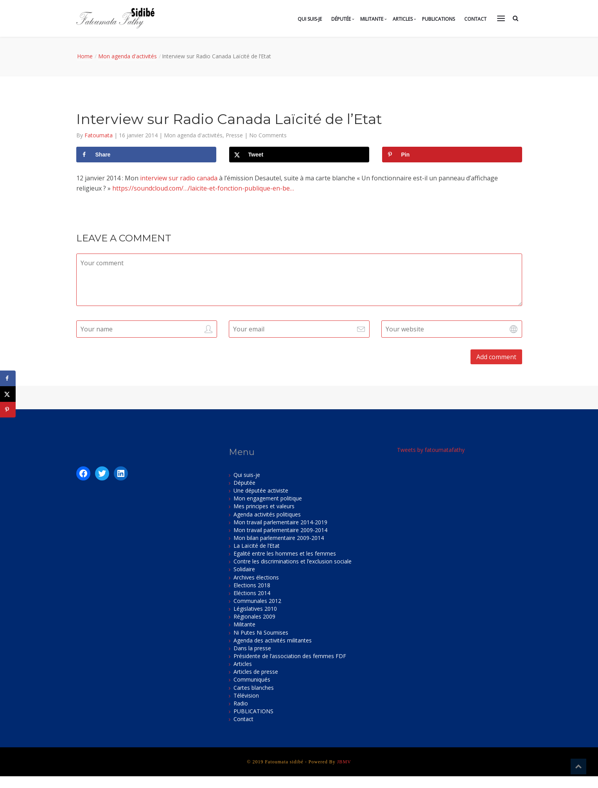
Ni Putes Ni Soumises (260, 632)
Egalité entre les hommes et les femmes (284, 553)
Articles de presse (255, 671)
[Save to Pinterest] (452, 154)
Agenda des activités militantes (272, 640)
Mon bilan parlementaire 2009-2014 (278, 538)
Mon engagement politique (267, 498)
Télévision (246, 695)
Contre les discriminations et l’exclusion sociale (292, 561)
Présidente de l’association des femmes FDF (289, 656)
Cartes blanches (253, 687)
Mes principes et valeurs (264, 506)
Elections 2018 (251, 585)
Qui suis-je (310, 19)
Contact (475, 19)
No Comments (268, 135)
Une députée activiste (260, 490)
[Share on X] (299, 154)
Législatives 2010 (255, 608)
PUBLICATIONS (438, 19)
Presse (234, 135)
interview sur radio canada (178, 178)
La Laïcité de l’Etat (256, 545)
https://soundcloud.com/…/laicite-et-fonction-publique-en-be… (203, 188)
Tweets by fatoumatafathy (431, 449)
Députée (341, 19)
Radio (240, 703)
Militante (371, 19)
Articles (403, 19)
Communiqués (251, 679)
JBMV (344, 762)
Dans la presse (252, 648)
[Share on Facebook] (146, 154)
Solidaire (244, 569)
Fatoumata (99, 135)
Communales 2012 (257, 600)
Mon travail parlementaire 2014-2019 (280, 522)
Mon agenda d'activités (127, 56)
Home (85, 56)
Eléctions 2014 (251, 593)
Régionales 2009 (254, 616)
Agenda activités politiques (267, 514)
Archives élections (256, 577)
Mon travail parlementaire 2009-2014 (280, 530)
